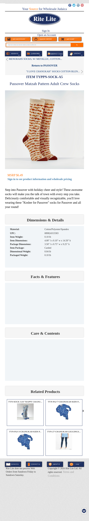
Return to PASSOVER (44, 65)
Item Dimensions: (19, 240)
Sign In (46, 30)
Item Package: (17, 248)
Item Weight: (16, 237)
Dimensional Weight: (20, 251)
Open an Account (46, 35)
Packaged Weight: (19, 255)
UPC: (13, 233)
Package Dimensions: (20, 244)
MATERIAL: (15, 229)
